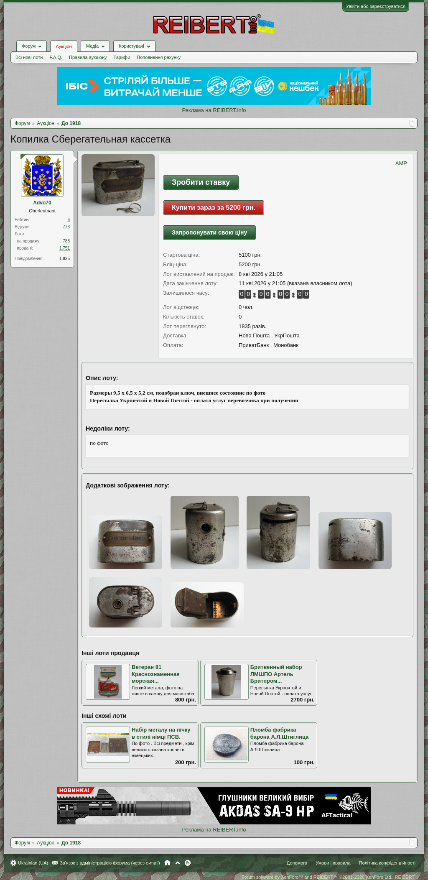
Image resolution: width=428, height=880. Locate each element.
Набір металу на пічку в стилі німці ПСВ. (161, 733)
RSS (188, 863)
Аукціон (63, 46)
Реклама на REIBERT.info (214, 110)
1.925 (64, 258)
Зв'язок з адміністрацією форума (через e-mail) (110, 862)
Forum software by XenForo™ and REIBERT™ (328, 877)
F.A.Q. (55, 57)
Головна (167, 863)
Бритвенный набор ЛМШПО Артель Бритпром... (276, 674)
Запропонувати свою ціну (209, 232)
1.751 (64, 248)
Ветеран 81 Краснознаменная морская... (156, 674)
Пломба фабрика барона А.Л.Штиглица (279, 733)
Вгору (178, 863)
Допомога (297, 862)
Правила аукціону (88, 57)
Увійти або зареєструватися (375, 6)
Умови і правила (333, 862)
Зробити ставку (201, 182)
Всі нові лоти (29, 57)
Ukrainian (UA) (33, 862)
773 (66, 226)
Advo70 (42, 203)
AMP (401, 163)
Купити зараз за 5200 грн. (213, 207)
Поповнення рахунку (159, 57)
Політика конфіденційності (387, 862)
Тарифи (122, 57)
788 (66, 241)
